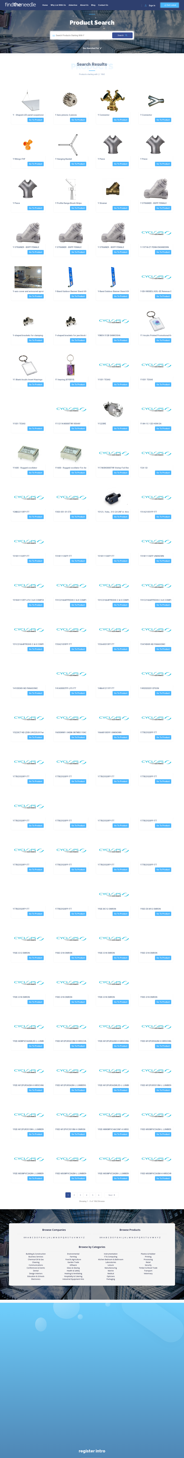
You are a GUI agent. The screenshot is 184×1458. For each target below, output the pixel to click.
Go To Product (35, 120)
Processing (148, 1259)
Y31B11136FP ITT (63, 556)
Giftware (73, 1265)
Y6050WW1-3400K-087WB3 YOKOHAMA (73, 732)
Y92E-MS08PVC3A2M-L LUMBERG (156, 1129)
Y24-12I (143, 468)
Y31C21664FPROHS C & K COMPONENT (73, 600)
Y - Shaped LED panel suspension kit (30, 115)
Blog (93, 5)
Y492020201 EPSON (149, 688)
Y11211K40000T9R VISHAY (67, 423)
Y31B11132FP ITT (21, 556)
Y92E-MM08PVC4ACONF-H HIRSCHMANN (117, 1129)
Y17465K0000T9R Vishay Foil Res (113, 468)
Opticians (111, 1276)
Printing (148, 1256)
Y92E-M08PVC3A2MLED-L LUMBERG (30, 1041)
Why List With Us (58, 5)
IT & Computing (110, 1256)
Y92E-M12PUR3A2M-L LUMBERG (70, 1085)
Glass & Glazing (73, 1268)
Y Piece (101, 159)
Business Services (35, 1256)
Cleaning (35, 1262)
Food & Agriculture (73, 1259)
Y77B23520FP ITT (148, 732)
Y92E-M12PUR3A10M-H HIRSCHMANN (73, 1041)
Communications (36, 1265)
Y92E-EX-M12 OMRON (150, 909)
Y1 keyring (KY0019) (64, 379)
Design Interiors (35, 1273)
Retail (148, 1262)
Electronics (35, 1279)
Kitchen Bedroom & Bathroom (110, 1259)
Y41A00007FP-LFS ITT (65, 688)
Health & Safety (73, 1270)
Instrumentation (110, 1254)
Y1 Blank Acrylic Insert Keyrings (27, 379)
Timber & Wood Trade (148, 1268)
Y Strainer (102, 203)
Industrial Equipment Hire (73, 1279)
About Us (84, 5)
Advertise (73, 5)
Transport (148, 1270)
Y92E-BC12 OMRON (107, 909)
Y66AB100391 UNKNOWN (109, 732)
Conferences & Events (36, 1268)
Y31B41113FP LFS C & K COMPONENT (31, 600)
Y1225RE (102, 423)
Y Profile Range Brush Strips (68, 203)
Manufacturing (111, 1268)
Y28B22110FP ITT (21, 512)
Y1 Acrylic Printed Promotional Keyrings (159, 335)
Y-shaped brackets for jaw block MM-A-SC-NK (77, 335)
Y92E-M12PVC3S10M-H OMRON (70, 1129)
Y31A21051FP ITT (148, 512)
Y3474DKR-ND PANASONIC (152, 644)
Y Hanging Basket (63, 159)
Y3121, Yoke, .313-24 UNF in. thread (114, 512)
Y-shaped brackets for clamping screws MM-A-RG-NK (38, 335)
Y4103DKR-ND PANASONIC (25, 688)
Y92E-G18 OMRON (63, 953)
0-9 (25, 1237)
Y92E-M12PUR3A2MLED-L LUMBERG (115, 1085)
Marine (111, 1270)
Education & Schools (35, 1276)
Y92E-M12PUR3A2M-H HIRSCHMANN (115, 1041)
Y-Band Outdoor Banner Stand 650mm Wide (75, 291)
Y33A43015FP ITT (106, 644)
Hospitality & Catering (73, 1276)
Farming (73, 1256)
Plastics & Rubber (148, 1254)
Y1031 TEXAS (104, 379)
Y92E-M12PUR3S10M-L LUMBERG (156, 1085)
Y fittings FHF (19, 159)
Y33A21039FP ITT (63, 644)
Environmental (73, 1254)
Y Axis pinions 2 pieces (66, 115)
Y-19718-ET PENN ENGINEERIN (154, 247)
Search (122, 35)
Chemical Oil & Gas (36, 1259)
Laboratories (110, 1262)
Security (148, 1265)
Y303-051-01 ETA (63, 512)
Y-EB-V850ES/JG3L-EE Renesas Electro (158, 291)
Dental (36, 1270)
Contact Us (103, 5)
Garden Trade (73, 1262)
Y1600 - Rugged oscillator (25, 468)
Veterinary (148, 1273)
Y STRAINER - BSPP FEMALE (153, 203)
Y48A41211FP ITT (106, 688)
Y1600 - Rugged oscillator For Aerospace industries (79, 468)
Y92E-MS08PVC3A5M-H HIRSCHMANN (158, 1173)
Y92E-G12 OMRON (21, 953)
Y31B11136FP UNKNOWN (152, 556)
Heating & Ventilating (73, 1273)
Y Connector (104, 115)
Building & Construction (36, 1254)
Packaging (111, 1279)
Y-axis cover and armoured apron (28, 291)
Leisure (111, 1265)
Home (45, 5)
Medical (110, 1273)
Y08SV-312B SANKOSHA (109, 335)
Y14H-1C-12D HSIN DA (150, 423)
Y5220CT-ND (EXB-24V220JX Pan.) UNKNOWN (34, 732)
